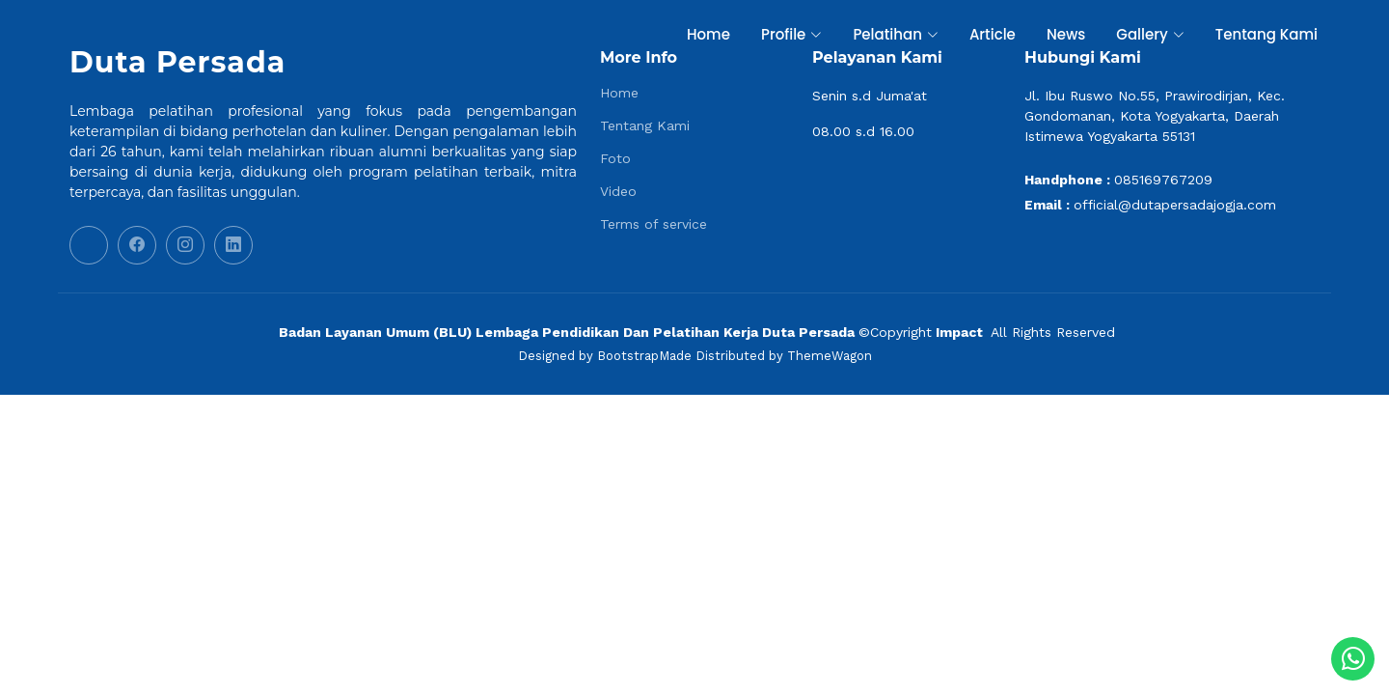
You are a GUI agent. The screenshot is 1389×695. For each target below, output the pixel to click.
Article (992, 34)
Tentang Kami (1266, 34)
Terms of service (653, 224)
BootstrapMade (644, 355)
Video (618, 191)
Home (708, 34)
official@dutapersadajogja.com (1175, 204)
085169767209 (1163, 179)
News (1066, 34)
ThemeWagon (829, 355)
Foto (615, 158)
